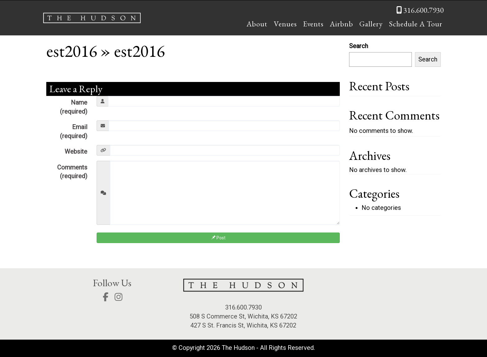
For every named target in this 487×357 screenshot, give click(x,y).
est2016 (71, 51)
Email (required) (73, 131)
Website (76, 151)
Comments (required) (72, 172)
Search (358, 46)
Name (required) (73, 107)
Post (218, 237)
